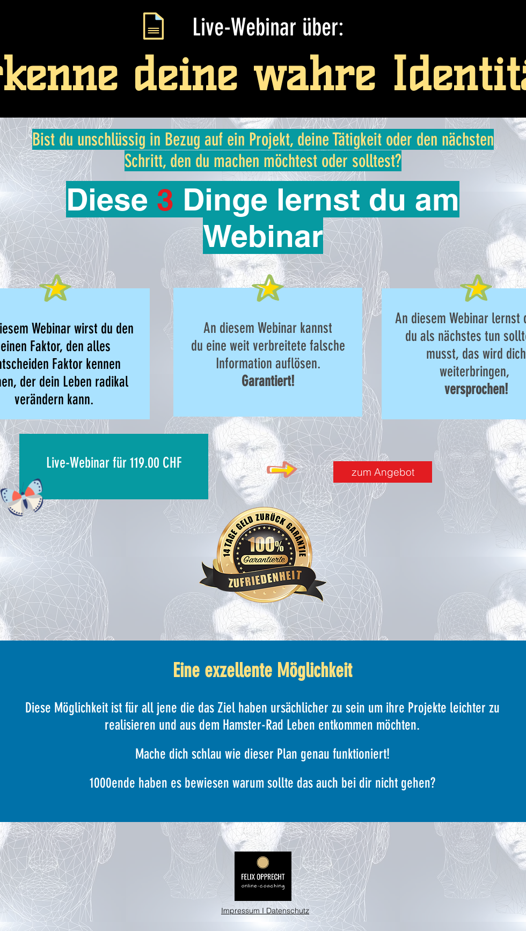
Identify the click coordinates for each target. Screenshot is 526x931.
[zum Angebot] (382, 472)
